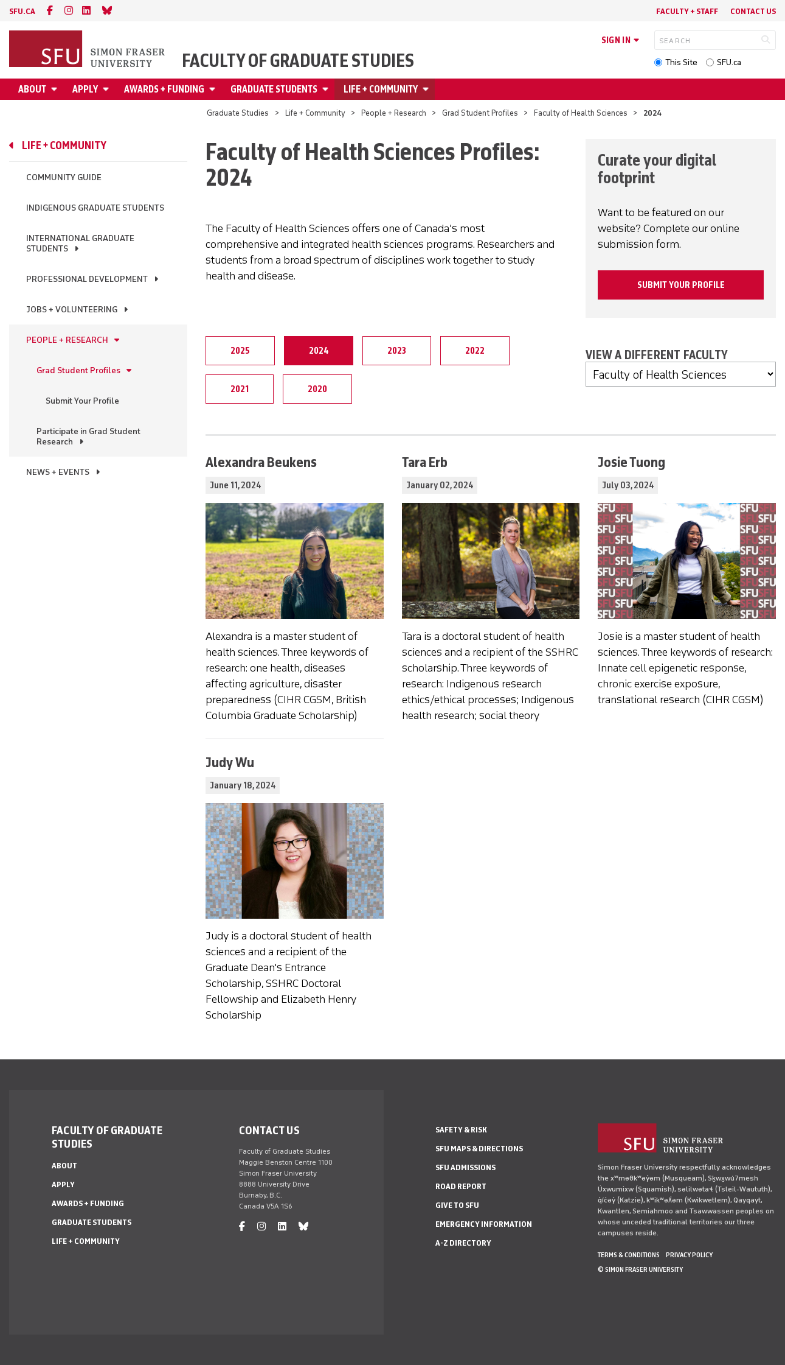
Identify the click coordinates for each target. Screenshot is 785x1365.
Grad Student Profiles (480, 113)
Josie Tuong (631, 462)
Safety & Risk (461, 1130)
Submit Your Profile (82, 401)
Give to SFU (457, 1205)
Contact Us (753, 11)
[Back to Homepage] (88, 49)
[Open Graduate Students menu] (327, 89)
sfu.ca (22, 11)
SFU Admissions (465, 1167)
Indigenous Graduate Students (95, 208)
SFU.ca (729, 62)
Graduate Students (273, 89)
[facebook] (50, 10)
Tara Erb (425, 462)
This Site (681, 62)
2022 (475, 350)
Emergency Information (483, 1224)
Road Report (460, 1186)
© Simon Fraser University (640, 1269)
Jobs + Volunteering (71, 309)
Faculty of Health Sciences (581, 113)
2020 (317, 389)
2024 (318, 350)
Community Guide (64, 177)
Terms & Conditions (629, 1255)
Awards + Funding (164, 89)
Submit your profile (681, 284)
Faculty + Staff (687, 11)
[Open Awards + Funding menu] (214, 89)
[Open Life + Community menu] (427, 89)
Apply (85, 89)
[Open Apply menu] (107, 89)
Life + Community (381, 89)
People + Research (393, 113)
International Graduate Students (80, 243)
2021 (239, 389)
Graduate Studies (238, 113)
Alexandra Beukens (261, 462)
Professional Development (87, 279)
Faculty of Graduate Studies (298, 60)
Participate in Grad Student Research (88, 436)
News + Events (57, 472)
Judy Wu (230, 762)
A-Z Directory (463, 1243)
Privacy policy (689, 1255)
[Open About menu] (56, 89)
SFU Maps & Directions (479, 1148)
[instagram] (68, 10)
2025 (240, 350)
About (32, 89)
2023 (396, 350)
